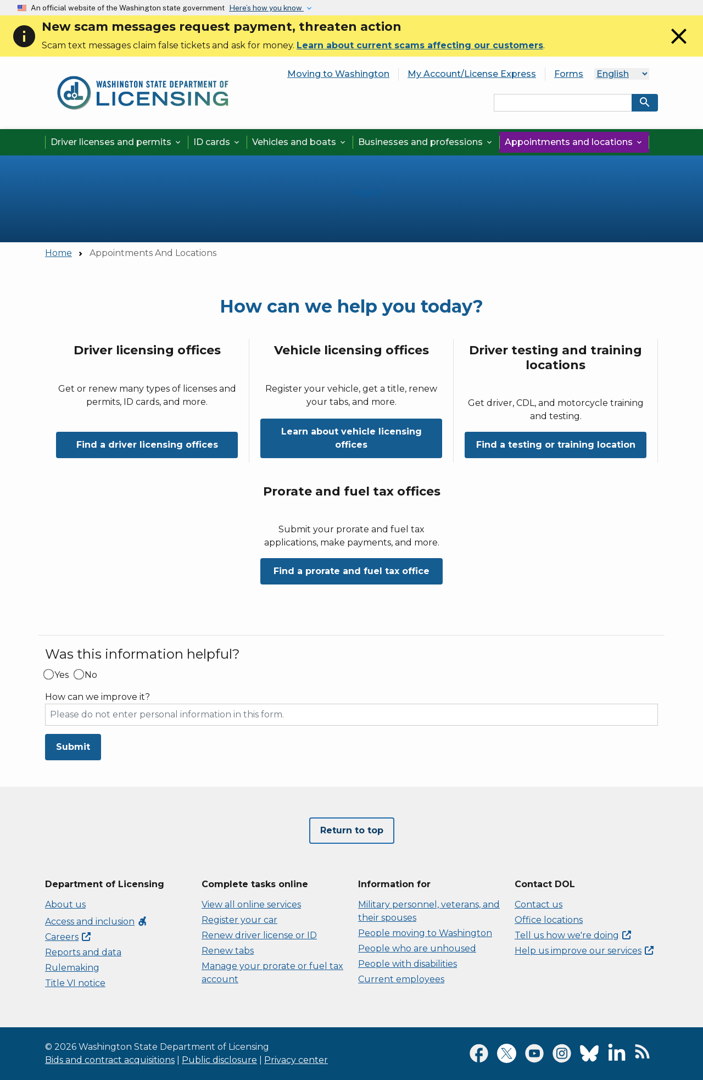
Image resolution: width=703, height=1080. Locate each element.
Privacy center (296, 1060)
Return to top (351, 830)
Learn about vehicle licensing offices (351, 438)
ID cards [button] (217, 142)
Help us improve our (584, 950)
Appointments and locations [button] (574, 142)
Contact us (538, 904)
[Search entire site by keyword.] (563, 103)
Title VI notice (75, 983)
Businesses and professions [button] (426, 142)
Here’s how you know (266, 7)
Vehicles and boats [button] (299, 142)
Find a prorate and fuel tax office (351, 571)
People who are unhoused (417, 948)
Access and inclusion (96, 921)
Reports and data (83, 952)
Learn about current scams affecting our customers (420, 45)
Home (58, 253)
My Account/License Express (472, 74)
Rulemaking (72, 967)
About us (65, 904)
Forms (568, 74)
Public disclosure (219, 1060)
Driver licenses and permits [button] (116, 142)
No (91, 675)
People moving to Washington (425, 933)
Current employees (401, 979)
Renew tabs (228, 950)
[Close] (679, 46)
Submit (73, 747)
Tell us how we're (573, 935)
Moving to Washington (338, 74)
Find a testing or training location (555, 444)
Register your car (239, 920)
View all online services (251, 904)
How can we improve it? (97, 697)
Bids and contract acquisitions (110, 1060)
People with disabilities (407, 964)
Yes (61, 675)
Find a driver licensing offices (147, 444)
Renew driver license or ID (259, 935)
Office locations (549, 920)
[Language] (621, 74)
